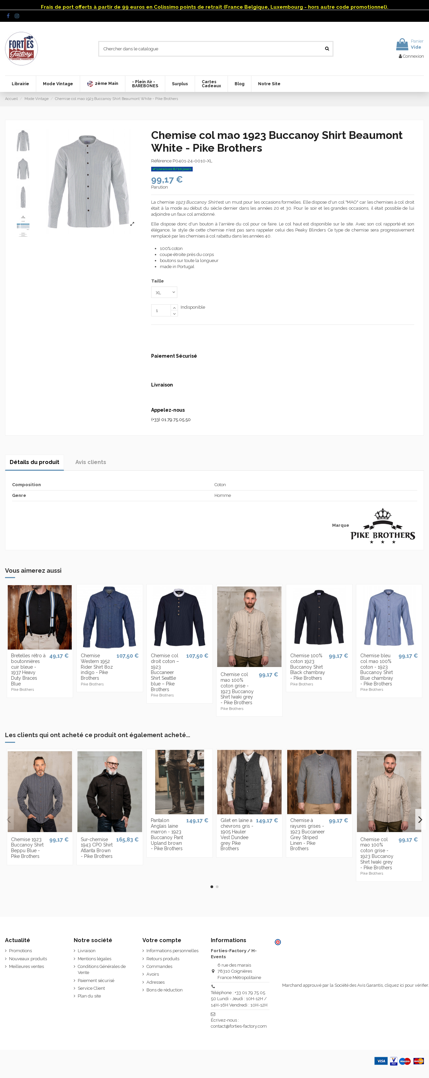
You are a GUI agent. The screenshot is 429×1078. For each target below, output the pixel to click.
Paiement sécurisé (96, 980)
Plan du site (89, 995)
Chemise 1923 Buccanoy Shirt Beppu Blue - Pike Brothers (27, 848)
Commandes (159, 966)
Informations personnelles (172, 950)
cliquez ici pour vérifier (406, 985)
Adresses (155, 982)
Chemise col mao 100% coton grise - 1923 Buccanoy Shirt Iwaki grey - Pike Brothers (237, 688)
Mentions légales (94, 958)
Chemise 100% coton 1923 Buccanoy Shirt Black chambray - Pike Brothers (307, 667)
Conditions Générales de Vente (102, 969)
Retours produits (162, 958)
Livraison (87, 950)
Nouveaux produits (28, 958)
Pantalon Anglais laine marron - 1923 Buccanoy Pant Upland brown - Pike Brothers (167, 834)
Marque (340, 525)
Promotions (20, 950)
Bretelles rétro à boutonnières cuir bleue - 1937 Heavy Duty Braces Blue (28, 669)
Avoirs (152, 974)
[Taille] (164, 292)
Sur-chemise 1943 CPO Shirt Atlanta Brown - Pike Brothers (97, 848)
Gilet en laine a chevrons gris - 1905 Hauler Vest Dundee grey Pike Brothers (237, 834)
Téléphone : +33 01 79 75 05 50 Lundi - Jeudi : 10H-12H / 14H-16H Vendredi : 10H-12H (239, 998)
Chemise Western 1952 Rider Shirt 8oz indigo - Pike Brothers (97, 667)
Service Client (91, 988)
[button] (102, 84)
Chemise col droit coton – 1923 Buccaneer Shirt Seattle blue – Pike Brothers (165, 672)
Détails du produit (34, 462)
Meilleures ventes (26, 966)
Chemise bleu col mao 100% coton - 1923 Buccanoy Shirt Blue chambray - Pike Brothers (376, 669)
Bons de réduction (164, 989)
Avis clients (90, 462)
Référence (161, 160)
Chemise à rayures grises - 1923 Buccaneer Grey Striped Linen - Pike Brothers (307, 834)
